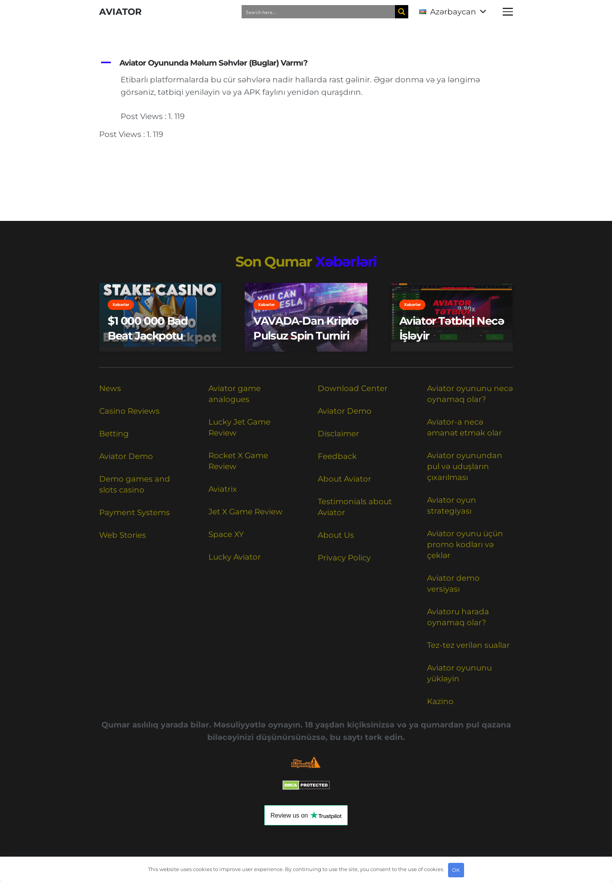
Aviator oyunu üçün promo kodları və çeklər (465, 544)
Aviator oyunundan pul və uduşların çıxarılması (464, 466)
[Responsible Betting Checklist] (306, 762)
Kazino (440, 701)
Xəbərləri (346, 261)
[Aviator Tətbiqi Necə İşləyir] (452, 317)
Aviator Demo (126, 456)
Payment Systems (134, 512)
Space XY (226, 534)
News (110, 388)
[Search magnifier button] (401, 11)
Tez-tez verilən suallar (468, 645)
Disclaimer (338, 433)
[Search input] (319, 12)
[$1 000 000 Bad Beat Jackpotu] (160, 317)
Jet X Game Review (245, 511)
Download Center (353, 388)
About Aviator (344, 479)
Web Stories (122, 535)
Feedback (337, 456)
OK (456, 870)
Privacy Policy (344, 557)
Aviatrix (222, 489)
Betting (114, 433)
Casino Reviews (129, 411)
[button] (452, 12)
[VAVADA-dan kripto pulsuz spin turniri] (306, 317)
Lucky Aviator (234, 557)
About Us (336, 535)
